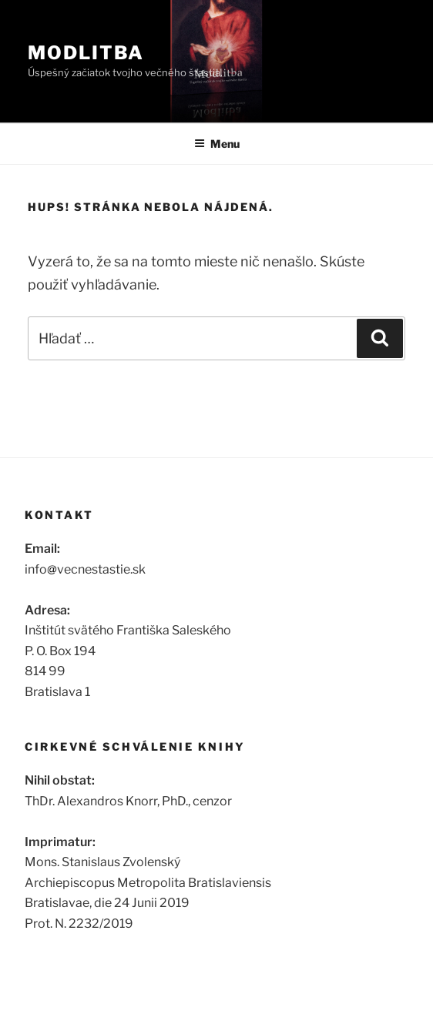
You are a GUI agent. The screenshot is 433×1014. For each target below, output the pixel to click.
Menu (217, 143)
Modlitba (86, 53)
